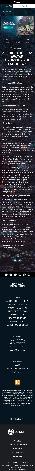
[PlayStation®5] (17, 340)
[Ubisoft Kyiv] (17, 314)
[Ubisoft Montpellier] (17, 325)
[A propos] (17, 448)
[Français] (17, 419)
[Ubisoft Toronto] (17, 318)
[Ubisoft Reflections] (17, 311)
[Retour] (7, 12)
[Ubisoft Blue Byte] (17, 304)
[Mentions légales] (17, 467)
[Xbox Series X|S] (17, 343)
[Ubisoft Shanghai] (17, 308)
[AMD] (17, 365)
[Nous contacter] (13, 463)
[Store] (17, 441)
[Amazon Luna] (17, 350)
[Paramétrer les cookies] (17, 469)
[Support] (17, 456)
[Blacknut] (17, 372)
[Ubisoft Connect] (17, 445)
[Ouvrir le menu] (1, 6)
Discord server (6, 234)
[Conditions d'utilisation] (24, 465)
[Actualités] (17, 452)
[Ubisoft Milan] (17, 321)
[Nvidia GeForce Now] (17, 368)
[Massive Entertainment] (17, 301)
